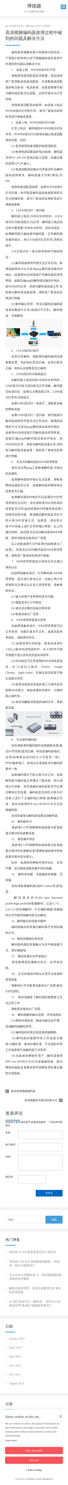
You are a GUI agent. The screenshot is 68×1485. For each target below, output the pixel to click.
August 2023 (16, 1383)
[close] (61, 1416)
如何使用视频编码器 (23, 1091)
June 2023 (15, 1365)
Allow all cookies (34, 1450)
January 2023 (17, 1338)
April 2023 (15, 1347)
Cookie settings (34, 1470)
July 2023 (14, 1374)
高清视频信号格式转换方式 (40, 1100)
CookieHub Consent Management (39, 1479)
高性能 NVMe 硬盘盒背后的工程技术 (32, 1252)
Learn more (11, 1440)
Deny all (34, 1460)
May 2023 (15, 1356)
